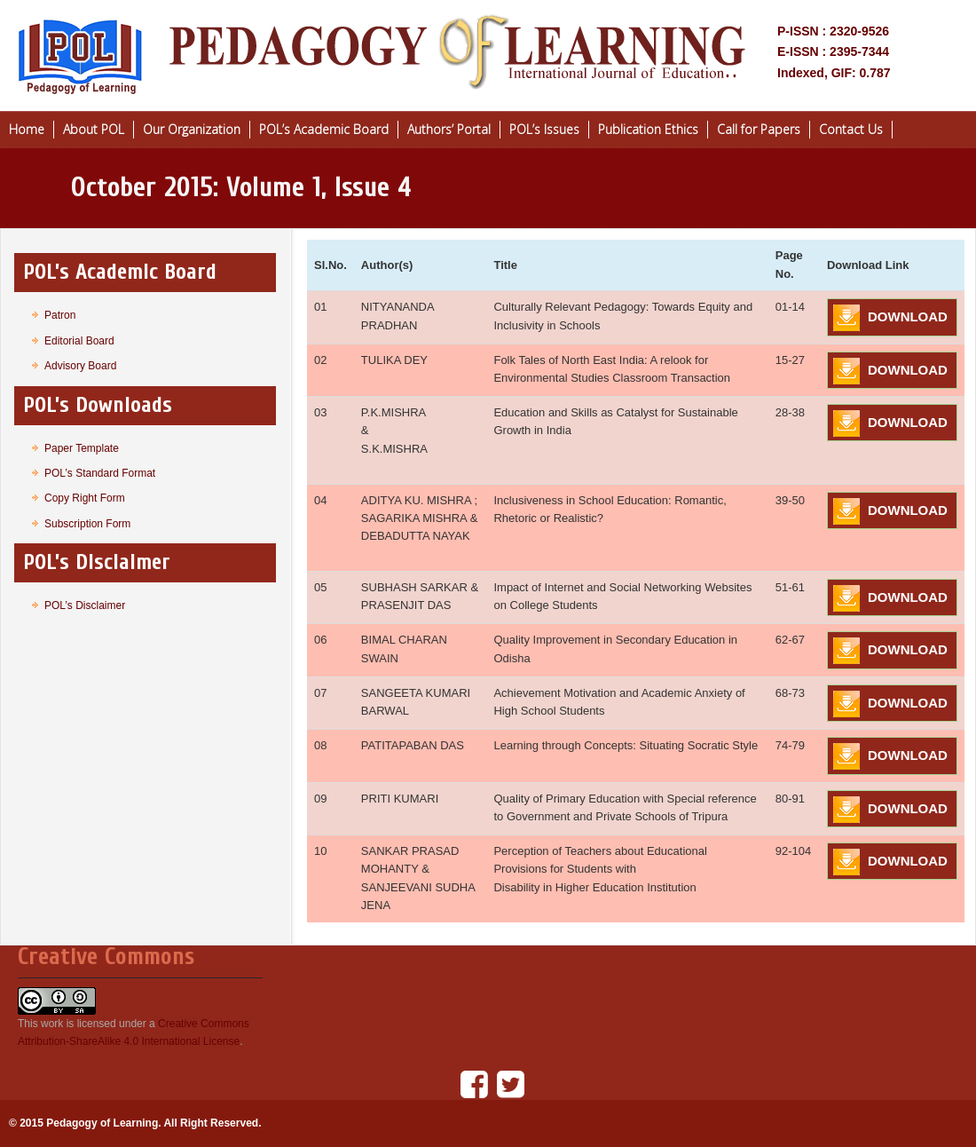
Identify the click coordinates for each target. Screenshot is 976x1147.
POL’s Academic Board (324, 129)
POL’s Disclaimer (84, 605)
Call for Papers (758, 129)
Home (26, 129)
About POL (93, 129)
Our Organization (191, 129)
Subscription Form (87, 524)
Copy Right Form (84, 498)
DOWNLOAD (908, 316)
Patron (59, 315)
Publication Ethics (648, 129)
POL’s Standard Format (99, 473)
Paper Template (81, 448)
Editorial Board (79, 341)
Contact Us (851, 129)
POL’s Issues (544, 129)
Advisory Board (80, 366)
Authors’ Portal (449, 129)
